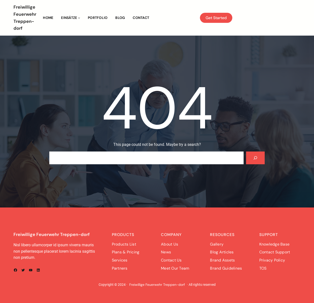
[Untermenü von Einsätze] (79, 18)
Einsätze (69, 17)
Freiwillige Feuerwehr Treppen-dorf (51, 234)
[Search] (255, 158)
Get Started (216, 17)
